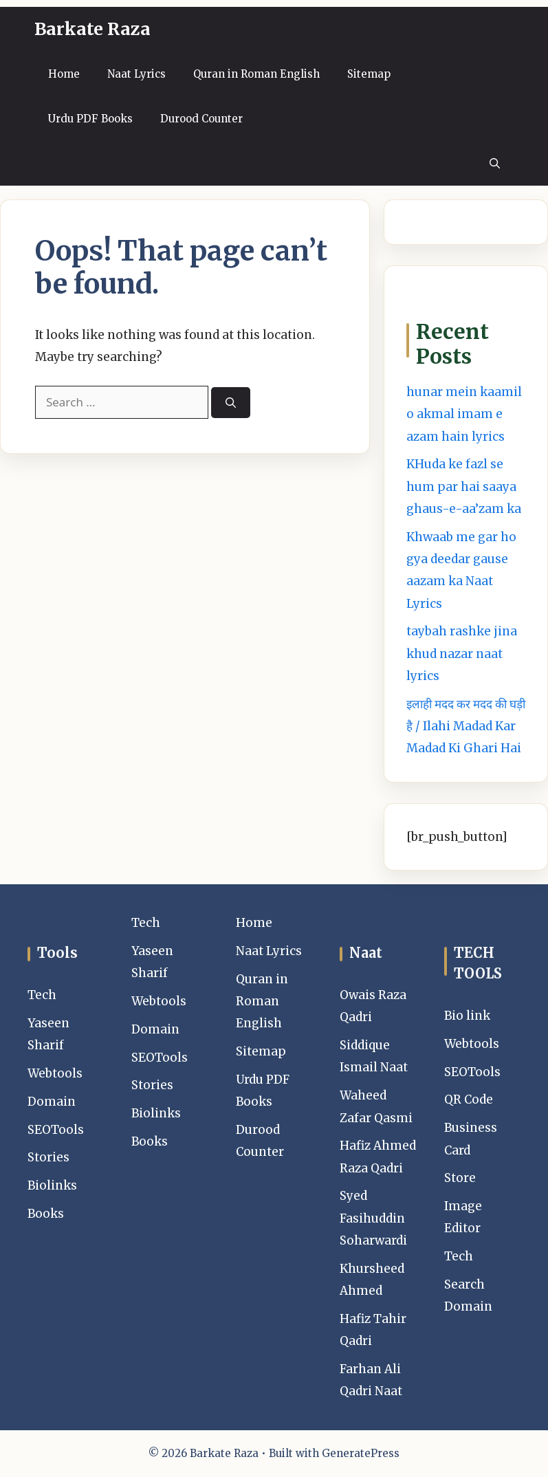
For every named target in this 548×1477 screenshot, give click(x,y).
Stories (48, 1157)
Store (460, 1177)
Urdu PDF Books (90, 118)
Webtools (55, 1073)
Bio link (467, 1015)
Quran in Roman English (256, 73)
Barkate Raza (92, 29)
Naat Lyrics (136, 73)
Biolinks (52, 1185)
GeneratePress (360, 1453)
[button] (495, 163)
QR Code (468, 1099)
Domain (52, 1101)
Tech (42, 995)
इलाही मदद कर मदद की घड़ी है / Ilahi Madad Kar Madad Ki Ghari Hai (465, 726)
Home (64, 73)
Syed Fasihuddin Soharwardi (373, 1218)
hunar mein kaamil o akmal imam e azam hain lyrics (464, 414)
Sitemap (369, 73)
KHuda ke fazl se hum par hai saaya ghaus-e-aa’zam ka (463, 486)
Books (46, 1213)
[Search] (230, 402)
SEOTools (56, 1129)
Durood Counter (201, 118)
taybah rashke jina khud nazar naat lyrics (461, 653)
